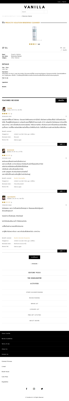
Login (59, 2)
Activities (34, 284)
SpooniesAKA (11, 197)
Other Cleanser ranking (34, 292)
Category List (34, 309)
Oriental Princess (7, 361)
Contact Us (5, 354)
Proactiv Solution (16, 16)
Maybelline (5, 382)
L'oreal (4, 366)
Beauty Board (34, 321)
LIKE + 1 (62, 144)
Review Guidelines (7, 339)
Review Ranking (34, 298)
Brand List (34, 304)
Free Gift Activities (34, 315)
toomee (9, 108)
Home (3, 16)
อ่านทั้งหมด (34, 257)
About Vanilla (6, 333)
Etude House (5, 372)
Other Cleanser (15, 58)
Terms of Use (5, 344)
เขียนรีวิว (65, 50)
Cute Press (5, 377)
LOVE (64, 48)
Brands (8, 16)
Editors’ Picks (34, 273)
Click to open (17, 140)
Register (64, 2)
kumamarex (10, 150)
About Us (4, 349)
